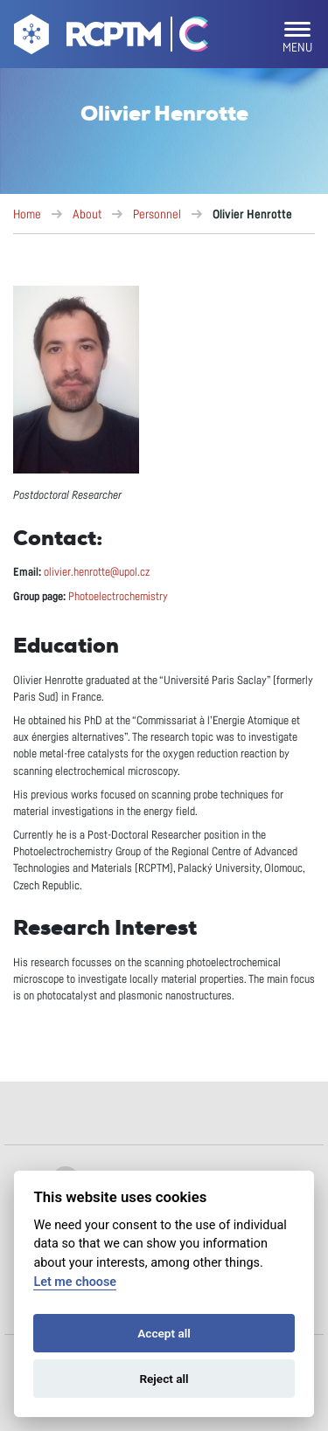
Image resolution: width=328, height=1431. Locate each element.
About (87, 215)
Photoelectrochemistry (118, 597)
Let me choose (74, 1282)
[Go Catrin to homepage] (186, 38)
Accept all (164, 1333)
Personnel (157, 215)
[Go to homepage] (85, 37)
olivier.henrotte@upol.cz (97, 572)
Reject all (163, 1379)
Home (27, 215)
